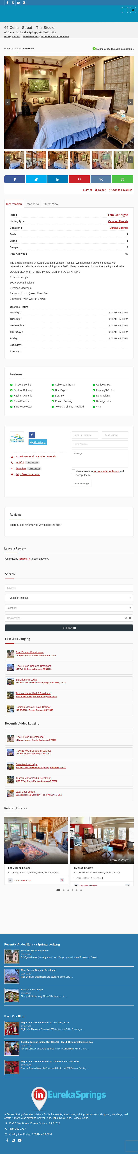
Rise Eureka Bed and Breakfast (38, 970)
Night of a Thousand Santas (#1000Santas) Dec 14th (50, 1061)
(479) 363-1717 (17, 1128)
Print (87, 190)
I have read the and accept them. (100, 473)
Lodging (16, 36)
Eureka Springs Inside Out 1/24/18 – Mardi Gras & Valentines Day (57, 1042)
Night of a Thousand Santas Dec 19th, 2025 (45, 1022)
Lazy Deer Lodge (19, 868)
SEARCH (69, 628)
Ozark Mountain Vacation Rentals (33, 456)
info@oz (18, 468)
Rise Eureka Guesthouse (35, 950)
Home (7, 36)
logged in (25, 558)
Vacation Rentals (30, 36)
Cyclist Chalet (83, 868)
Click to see (32, 463)
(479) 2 (17, 462)
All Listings (37, 442)
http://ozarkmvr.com (25, 474)
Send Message (81, 483)
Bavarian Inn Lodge (32, 989)
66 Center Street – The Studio (55, 36)
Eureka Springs (119, 227)
